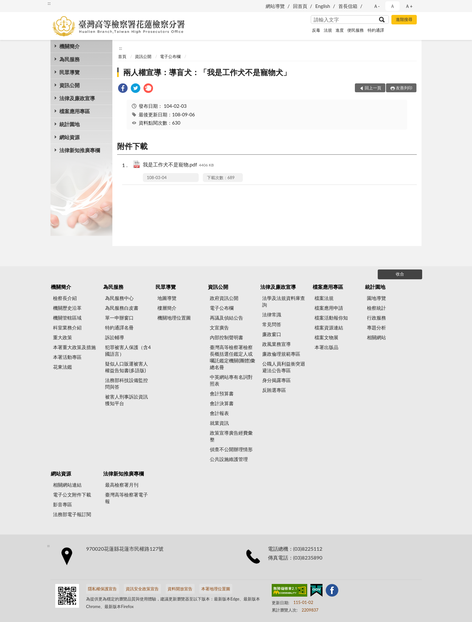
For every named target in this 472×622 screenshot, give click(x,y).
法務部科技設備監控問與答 (126, 383)
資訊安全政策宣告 (142, 588)
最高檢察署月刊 (121, 485)
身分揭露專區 (276, 380)
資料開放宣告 (180, 588)
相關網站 (376, 337)
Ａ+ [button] (409, 6)
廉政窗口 (271, 334)
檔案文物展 (326, 337)
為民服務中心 (119, 298)
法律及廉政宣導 (77, 98)
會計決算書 (222, 403)
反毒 (316, 30)
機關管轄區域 (67, 318)
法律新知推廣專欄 (79, 150)
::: (49, 3)
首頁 (122, 56)
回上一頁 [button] (373, 87)
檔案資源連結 (329, 327)
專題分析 (376, 327)
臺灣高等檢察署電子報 (126, 498)
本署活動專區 (67, 357)
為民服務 (69, 59)
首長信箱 (347, 6)
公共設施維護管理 (229, 459)
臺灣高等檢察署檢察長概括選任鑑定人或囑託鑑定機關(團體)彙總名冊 (232, 357)
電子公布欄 (170, 56)
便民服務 (355, 30)
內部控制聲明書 (226, 337)
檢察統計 (376, 308)
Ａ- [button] (376, 6)
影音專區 (62, 504)
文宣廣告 (219, 327)
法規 (328, 30)
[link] (123, 88)
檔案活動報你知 (331, 318)
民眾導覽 (69, 72)
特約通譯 (376, 30)
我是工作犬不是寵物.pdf (178, 165)
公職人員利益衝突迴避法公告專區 (283, 367)
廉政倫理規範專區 (281, 354)
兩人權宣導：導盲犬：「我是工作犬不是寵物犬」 (207, 72)
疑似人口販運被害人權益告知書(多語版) (126, 367)
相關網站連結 (67, 485)
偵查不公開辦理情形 (231, 449)
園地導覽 (376, 298)
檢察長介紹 (65, 298)
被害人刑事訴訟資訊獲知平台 (126, 400)
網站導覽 (275, 6)
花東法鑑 (62, 367)
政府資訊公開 (224, 298)
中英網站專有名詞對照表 (231, 380)
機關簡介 (69, 46)
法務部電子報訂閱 (72, 514)
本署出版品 (326, 347)
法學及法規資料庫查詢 (283, 301)
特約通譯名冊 (119, 327)
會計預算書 (222, 393)
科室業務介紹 (67, 327)
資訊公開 (69, 85)
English (322, 6)
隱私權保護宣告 (102, 588)
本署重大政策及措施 (74, 347)
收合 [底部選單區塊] (400, 273)
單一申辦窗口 (119, 318)
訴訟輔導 (114, 337)
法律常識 (271, 314)
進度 (340, 30)
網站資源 (69, 137)
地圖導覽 (166, 298)
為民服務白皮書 (121, 308)
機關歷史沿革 (67, 308)
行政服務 (376, 318)
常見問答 (271, 324)
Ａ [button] (392, 6)
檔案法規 (324, 298)
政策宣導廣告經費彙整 (231, 436)
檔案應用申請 (329, 308)
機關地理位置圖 (174, 318)
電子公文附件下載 (72, 494)
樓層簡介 (166, 308)
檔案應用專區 (74, 111)
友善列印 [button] (404, 87)
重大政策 (62, 337)
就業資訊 (219, 423)
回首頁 (300, 6)
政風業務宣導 (276, 344)
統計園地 (69, 124)
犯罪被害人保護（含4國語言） (128, 350)
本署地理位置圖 (215, 588)
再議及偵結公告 (226, 318)
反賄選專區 (274, 390)
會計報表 (219, 413)
